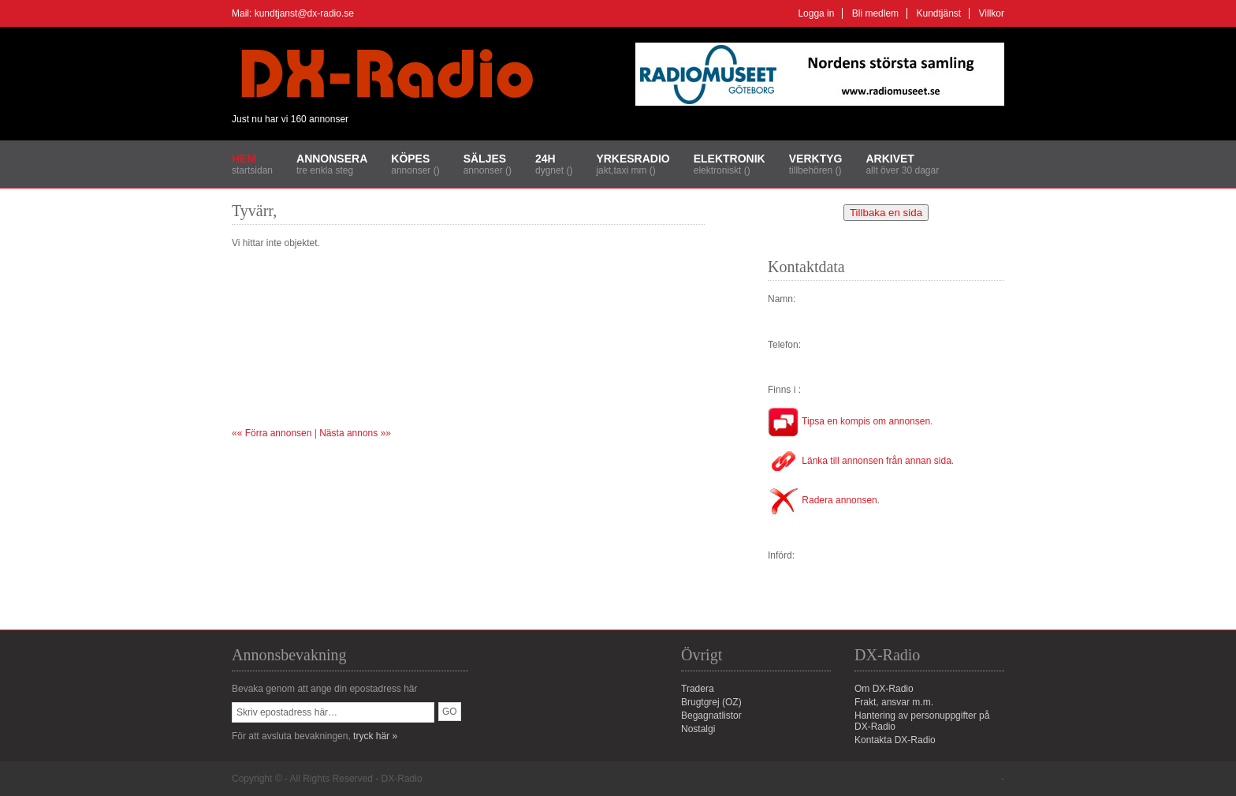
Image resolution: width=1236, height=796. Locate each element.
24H (545, 158)
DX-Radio (402, 778)
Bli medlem (875, 13)
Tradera (697, 688)
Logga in (816, 13)
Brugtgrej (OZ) (711, 702)
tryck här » (375, 736)
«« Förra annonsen (271, 433)
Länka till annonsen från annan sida (859, 460)
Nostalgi (698, 728)
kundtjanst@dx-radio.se (304, 13)
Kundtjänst (938, 13)
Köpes (410, 158)
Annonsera (331, 158)
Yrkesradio (632, 158)
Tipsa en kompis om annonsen (849, 421)
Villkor (991, 13)
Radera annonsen (822, 500)
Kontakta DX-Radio (895, 740)
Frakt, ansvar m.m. (893, 702)
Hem (244, 158)
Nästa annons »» (355, 433)
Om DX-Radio (884, 688)
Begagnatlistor (711, 715)
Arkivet (890, 158)
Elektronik (729, 158)
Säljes (485, 158)
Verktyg (816, 158)
